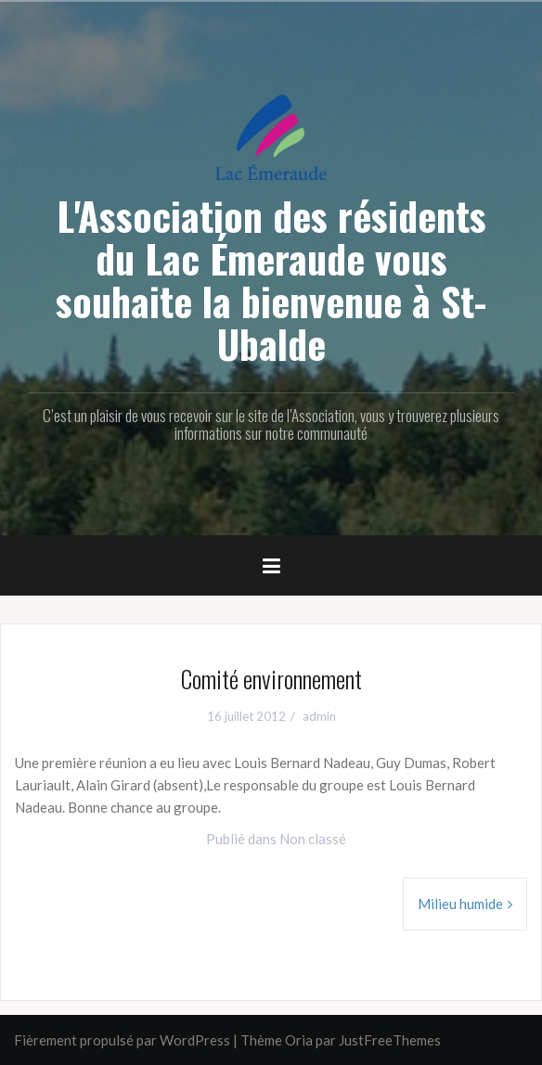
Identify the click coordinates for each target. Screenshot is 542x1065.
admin (319, 716)
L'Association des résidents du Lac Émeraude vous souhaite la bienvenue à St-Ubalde (271, 279)
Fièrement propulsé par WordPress (122, 1040)
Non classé (312, 838)
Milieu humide (460, 903)
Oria (299, 1040)
